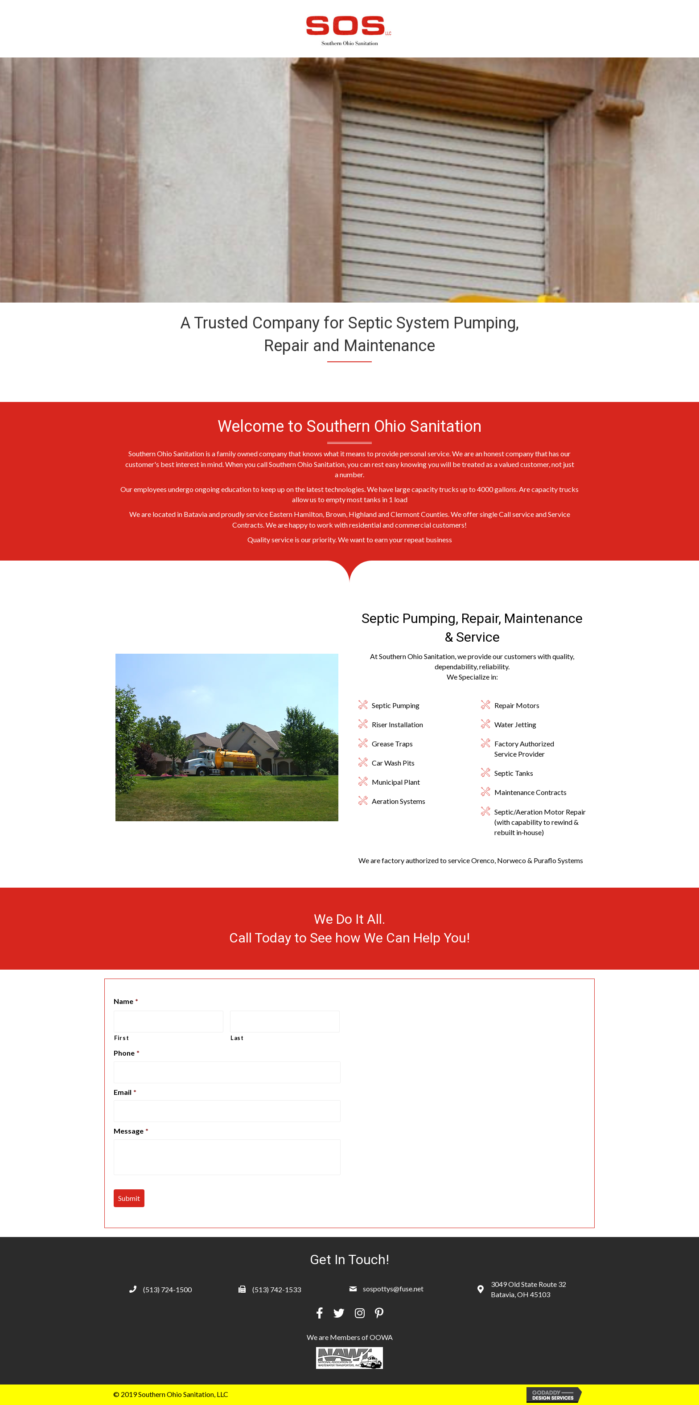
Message (131, 1130)
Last (237, 1037)
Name (126, 1001)
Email (125, 1092)
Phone (127, 1053)
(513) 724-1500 (167, 1289)
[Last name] (285, 1021)
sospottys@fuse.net (393, 1288)
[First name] (168, 1021)
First (121, 1037)
